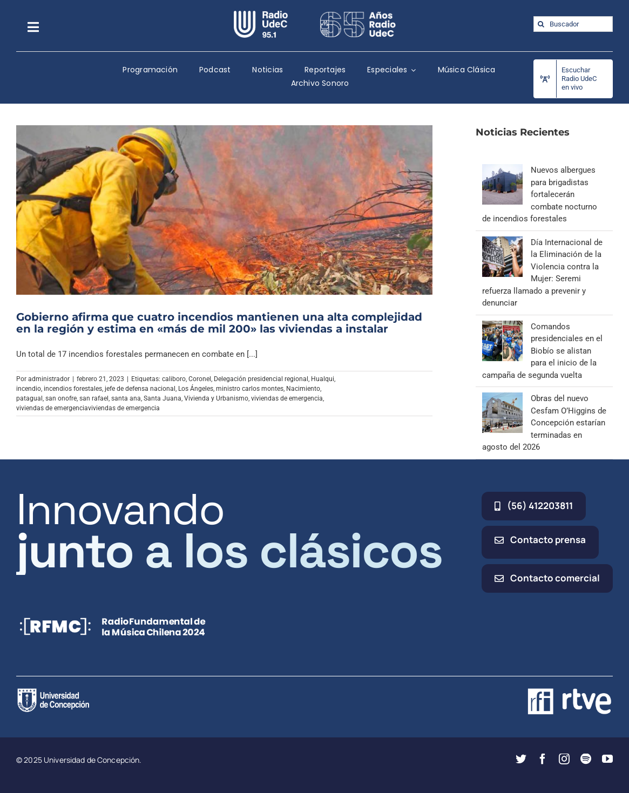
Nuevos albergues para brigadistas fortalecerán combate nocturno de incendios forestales (539, 194)
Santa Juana (162, 398)
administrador (49, 379)
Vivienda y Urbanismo (216, 398)
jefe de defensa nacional (140, 388)
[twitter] (521, 759)
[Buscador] (573, 24)
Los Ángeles (195, 388)
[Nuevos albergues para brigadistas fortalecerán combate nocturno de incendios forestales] (502, 170)
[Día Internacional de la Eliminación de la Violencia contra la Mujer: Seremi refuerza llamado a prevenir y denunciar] (502, 242)
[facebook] (542, 759)
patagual (29, 398)
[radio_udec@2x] (261, 14)
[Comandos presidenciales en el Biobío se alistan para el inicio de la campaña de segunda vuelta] (502, 326)
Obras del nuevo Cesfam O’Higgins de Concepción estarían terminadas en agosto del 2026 (544, 423)
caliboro (174, 379)
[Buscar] (541, 24)
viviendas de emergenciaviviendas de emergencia (88, 408)
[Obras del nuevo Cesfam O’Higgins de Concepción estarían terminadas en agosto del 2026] (502, 398)
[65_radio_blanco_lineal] (358, 14)
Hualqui (322, 379)
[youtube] (607, 759)
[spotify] (585, 759)
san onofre (61, 398)
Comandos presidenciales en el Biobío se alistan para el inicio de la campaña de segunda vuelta (542, 351)
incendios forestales (73, 388)
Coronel (199, 379)
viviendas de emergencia (287, 398)
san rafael (94, 398)
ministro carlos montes (249, 388)
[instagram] (564, 759)
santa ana (126, 398)
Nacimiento (303, 388)
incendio (28, 388)
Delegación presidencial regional (261, 379)
